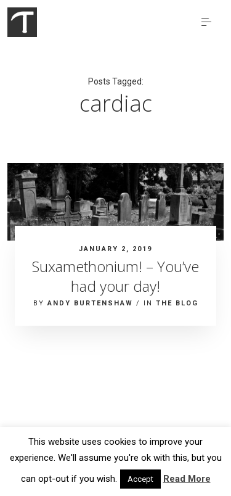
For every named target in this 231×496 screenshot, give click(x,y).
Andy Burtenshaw (90, 303)
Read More (187, 478)
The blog (177, 303)
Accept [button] (140, 479)
